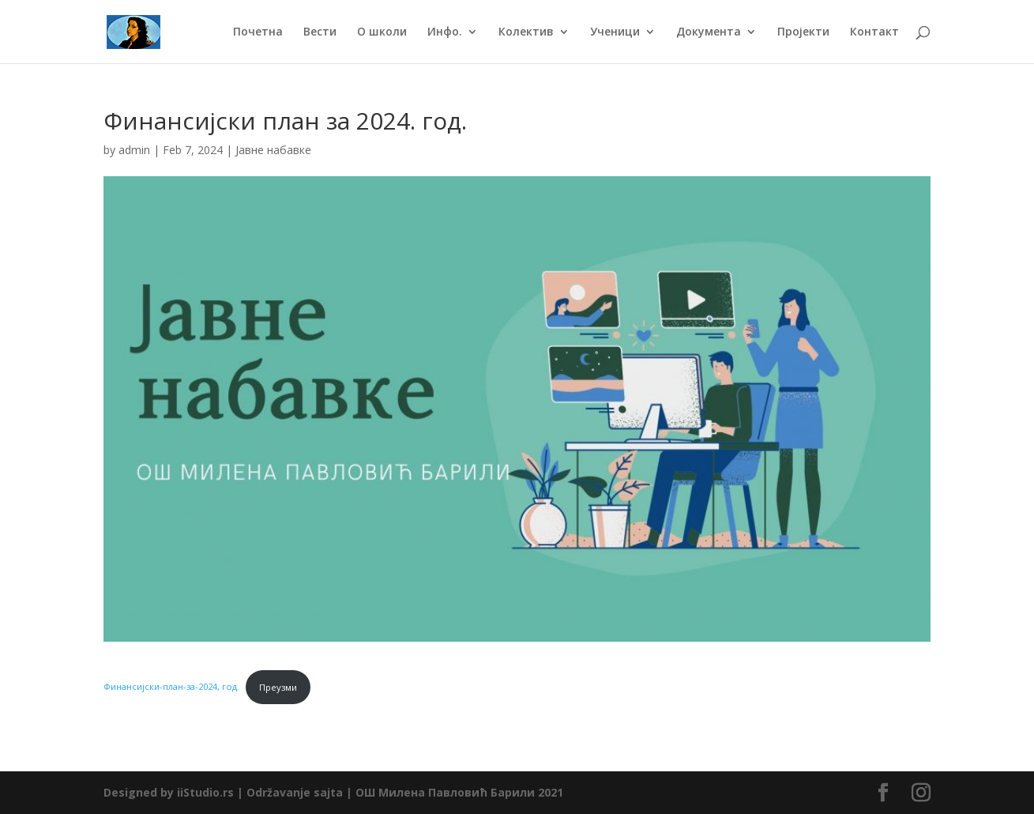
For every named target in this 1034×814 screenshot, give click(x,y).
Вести (320, 32)
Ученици (615, 32)
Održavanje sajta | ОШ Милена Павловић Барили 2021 (404, 792)
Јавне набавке (273, 149)
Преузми (278, 687)
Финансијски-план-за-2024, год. (171, 687)
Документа (708, 32)
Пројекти (803, 32)
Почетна (258, 32)
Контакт (874, 32)
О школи (382, 32)
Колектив (526, 32)
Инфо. (444, 32)
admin (134, 149)
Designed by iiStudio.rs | (174, 792)
